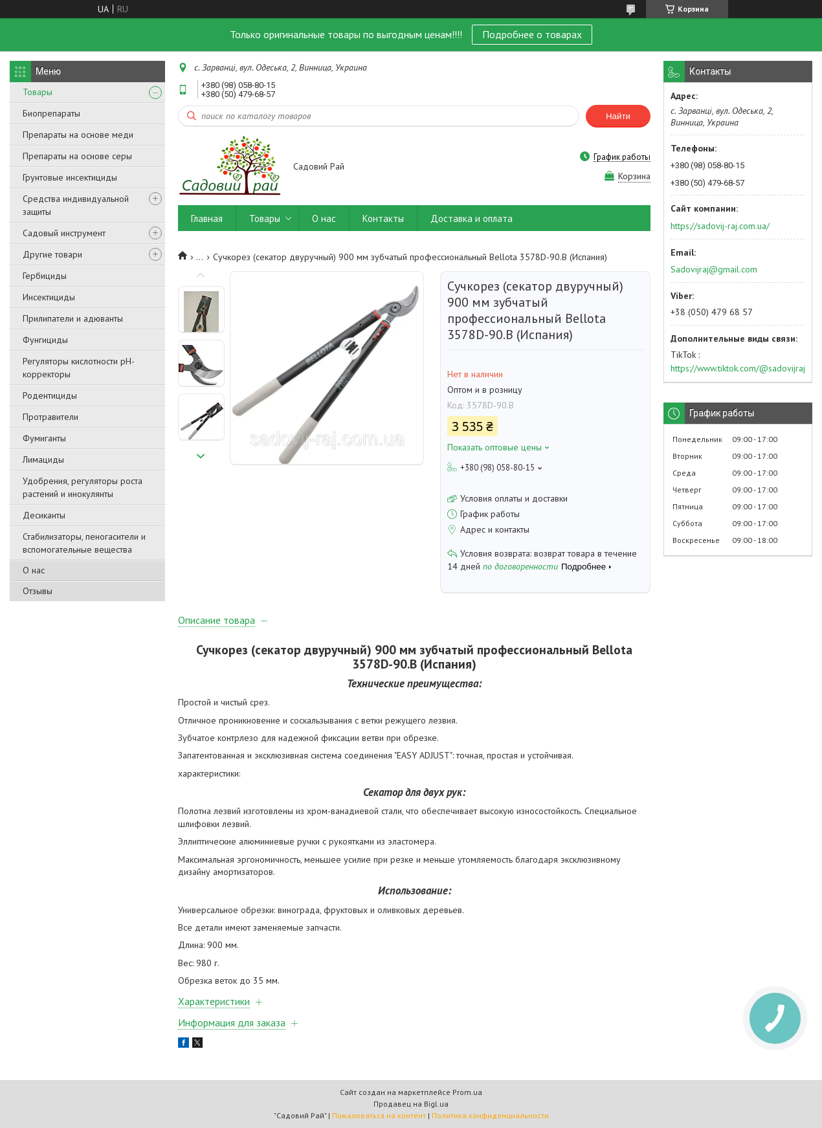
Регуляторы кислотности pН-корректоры (79, 367)
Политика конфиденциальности (490, 1115)
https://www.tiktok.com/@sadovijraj (738, 368)
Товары (37, 92)
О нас (34, 570)
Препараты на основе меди (78, 134)
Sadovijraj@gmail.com (714, 269)
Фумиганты (44, 438)
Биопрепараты (51, 113)
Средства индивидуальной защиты (76, 205)
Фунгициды (45, 340)
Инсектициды (49, 297)
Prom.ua (467, 1092)
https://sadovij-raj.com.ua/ (720, 226)
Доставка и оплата (471, 218)
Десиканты (44, 515)
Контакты (383, 218)
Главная (207, 218)
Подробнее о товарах (532, 34)
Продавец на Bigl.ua (411, 1104)
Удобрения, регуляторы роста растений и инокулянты (82, 487)
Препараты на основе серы (77, 156)
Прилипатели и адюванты (73, 318)
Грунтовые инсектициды (70, 177)
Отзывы (37, 591)
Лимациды (43, 459)
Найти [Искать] (618, 116)
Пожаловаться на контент (379, 1115)
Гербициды (45, 276)
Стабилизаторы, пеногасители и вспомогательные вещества (84, 543)
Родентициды (50, 395)
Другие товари (52, 254)
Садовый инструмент (64, 233)
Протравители (50, 417)
